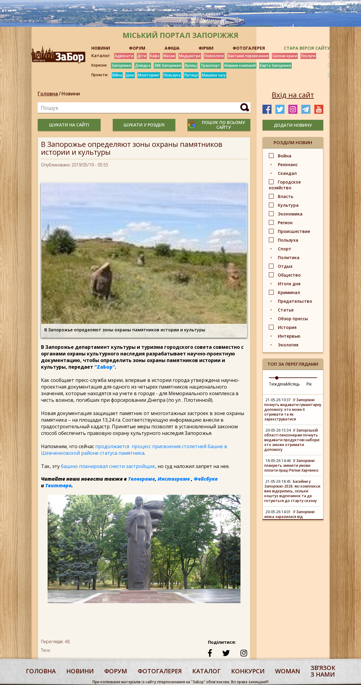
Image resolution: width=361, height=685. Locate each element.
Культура (288, 205)
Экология (288, 345)
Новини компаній (240, 65)
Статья (286, 310)
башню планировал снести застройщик (108, 466)
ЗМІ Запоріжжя (167, 65)
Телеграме (141, 479)
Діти (141, 55)
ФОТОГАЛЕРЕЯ (249, 48)
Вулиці (191, 65)
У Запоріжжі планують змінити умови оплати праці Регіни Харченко (291, 465)
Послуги (308, 55)
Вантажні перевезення (248, 55)
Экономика (290, 214)
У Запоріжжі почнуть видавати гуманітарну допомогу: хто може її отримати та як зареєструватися (292, 409)
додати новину (293, 125)
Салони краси (284, 55)
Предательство (295, 301)
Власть (285, 196)
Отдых (285, 266)
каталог (206, 671)
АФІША (172, 48)
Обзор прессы (293, 318)
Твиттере (58, 485)
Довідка (142, 65)
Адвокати (124, 55)
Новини (70, 93)
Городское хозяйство (285, 185)
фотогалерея (160, 671)
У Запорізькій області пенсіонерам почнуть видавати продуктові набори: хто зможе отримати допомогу (292, 440)
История (287, 327)
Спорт (284, 249)
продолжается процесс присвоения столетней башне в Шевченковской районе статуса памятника (134, 449)
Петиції (191, 75)
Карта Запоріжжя (275, 65)
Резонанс (288, 164)
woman (287, 671)
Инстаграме (174, 479)
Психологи (214, 55)
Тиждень (278, 384)
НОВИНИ (100, 48)
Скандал (287, 173)
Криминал (289, 292)
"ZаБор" (104, 367)
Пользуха (171, 75)
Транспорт (210, 65)
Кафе (154, 55)
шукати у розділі (144, 125)
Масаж (169, 55)
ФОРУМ (137, 48)
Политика (289, 257)
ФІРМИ (206, 48)
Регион (285, 222)
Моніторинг (148, 75)
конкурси (248, 671)
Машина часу (214, 75)
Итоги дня (289, 284)
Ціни (130, 75)
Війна (117, 75)
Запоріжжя (121, 65)
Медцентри (189, 55)
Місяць (293, 384)
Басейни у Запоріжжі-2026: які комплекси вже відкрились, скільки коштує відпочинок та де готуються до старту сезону (292, 491)
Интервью (289, 336)
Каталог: (101, 55)
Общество (289, 275)
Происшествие (294, 231)
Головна (48, 93)
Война (284, 156)
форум (115, 671)
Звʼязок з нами (323, 671)
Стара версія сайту (307, 48)
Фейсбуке (206, 479)
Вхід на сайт (293, 95)
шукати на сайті (69, 125)
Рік (309, 384)
